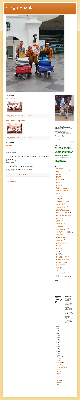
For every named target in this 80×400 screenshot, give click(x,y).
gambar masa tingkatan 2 (15, 121)
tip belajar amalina (59, 272)
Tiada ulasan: (29, 115)
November (59, 358)
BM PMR (57, 171)
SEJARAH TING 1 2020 (61, 262)
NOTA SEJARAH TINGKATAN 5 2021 (63, 232)
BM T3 (57, 184)
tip (56, 270)
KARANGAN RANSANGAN (61, 206)
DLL (10, 116)
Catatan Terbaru (10, 179)
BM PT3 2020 (58, 176)
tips (56, 275)
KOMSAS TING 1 (59, 220)
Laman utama (28, 179)
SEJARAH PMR (59, 261)
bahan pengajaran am (60, 168)
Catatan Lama (47, 179)
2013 (57, 349)
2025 (57, 328)
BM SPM (57, 177)
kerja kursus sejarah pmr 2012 (62, 213)
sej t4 (57, 251)
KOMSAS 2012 (59, 218)
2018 (57, 340)
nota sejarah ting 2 (59, 229)
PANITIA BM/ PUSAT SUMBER (62, 234)
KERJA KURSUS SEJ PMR (61, 210)
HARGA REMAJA (59, 196)
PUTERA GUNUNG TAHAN (61, 243)
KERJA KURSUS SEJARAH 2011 (63, 212)
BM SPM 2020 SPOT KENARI (62, 181)
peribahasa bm (59, 240)
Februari (59, 380)
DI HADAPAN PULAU (60, 192)
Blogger (46, 393)
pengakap (58, 235)
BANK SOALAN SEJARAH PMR (62, 170)
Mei (58, 375)
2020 (57, 337)
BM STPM (58, 182)
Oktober (59, 360)
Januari (58, 382)
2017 (57, 342)
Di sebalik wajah (59, 193)
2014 (57, 348)
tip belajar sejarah (59, 273)
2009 (57, 384)
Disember (59, 356)
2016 (57, 344)
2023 (57, 331)
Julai (58, 371)
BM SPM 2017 (59, 179)
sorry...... (9, 145)
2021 (57, 335)
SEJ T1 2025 (58, 248)
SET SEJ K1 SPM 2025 (60, 264)
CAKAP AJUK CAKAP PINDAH (62, 188)
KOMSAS (58, 217)
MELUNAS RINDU (59, 224)
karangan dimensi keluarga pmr (62, 201)
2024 (57, 330)
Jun (58, 373)
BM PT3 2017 (58, 174)
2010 (57, 355)
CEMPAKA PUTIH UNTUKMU (62, 190)
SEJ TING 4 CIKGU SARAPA (62, 256)
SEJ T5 (57, 253)
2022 (57, 333)
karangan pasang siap (60, 203)
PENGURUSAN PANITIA (61, 237)
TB (56, 265)
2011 (57, 353)
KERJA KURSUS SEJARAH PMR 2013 (64, 215)
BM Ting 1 (58, 187)
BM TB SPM (58, 185)
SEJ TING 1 (58, 254)
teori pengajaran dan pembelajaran (63, 268)
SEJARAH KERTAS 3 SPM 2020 (62, 259)
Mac (58, 378)
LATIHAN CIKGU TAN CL (61, 223)
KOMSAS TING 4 (59, 221)
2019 (57, 339)
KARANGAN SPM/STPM (61, 209)
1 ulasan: (29, 174)
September (59, 362)
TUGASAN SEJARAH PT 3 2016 (62, 276)
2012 (57, 351)
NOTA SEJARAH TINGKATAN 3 (62, 231)
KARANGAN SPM (59, 207)
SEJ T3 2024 (58, 250)
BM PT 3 (57, 173)
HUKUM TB (58, 198)
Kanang (57, 199)
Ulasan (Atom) (13, 181)
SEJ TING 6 (58, 257)
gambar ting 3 (11, 98)
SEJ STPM (58, 246)
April (58, 376)
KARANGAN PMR (59, 204)
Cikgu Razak (19, 7)
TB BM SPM (58, 267)
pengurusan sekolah (60, 239)
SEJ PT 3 (58, 245)
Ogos (58, 364)
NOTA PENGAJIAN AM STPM (62, 228)
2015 (57, 346)
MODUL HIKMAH (59, 226)
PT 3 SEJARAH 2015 (60, 242)
